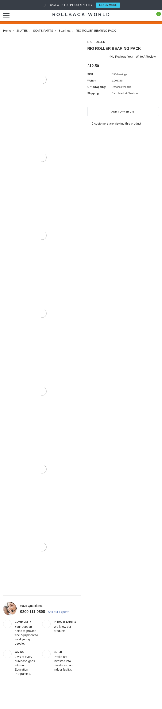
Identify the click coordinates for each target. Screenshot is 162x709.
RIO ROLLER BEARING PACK (96, 30)
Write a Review (146, 56)
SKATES (22, 30)
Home (7, 30)
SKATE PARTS (43, 30)
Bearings (65, 30)
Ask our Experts (60, 612)
